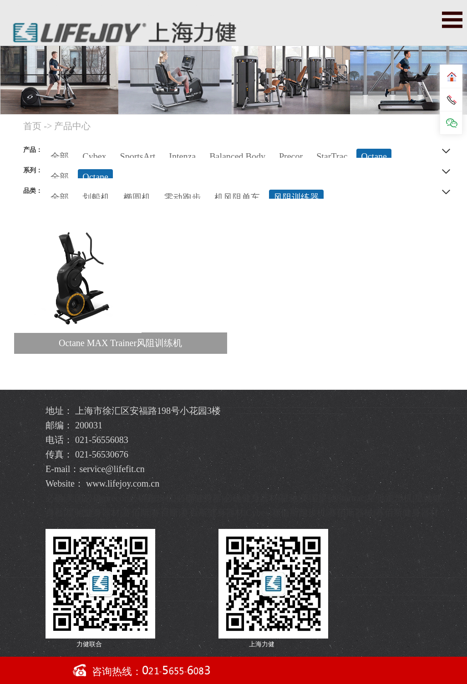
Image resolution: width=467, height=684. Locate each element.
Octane (374, 156)
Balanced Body (237, 156)
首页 (32, 126)
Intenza (182, 156)
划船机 (96, 197)
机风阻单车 (237, 197)
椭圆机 (137, 197)
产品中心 (72, 126)
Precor (291, 156)
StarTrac (331, 156)
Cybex (94, 156)
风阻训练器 (296, 197)
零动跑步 (182, 197)
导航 (452, 20)
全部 (60, 156)
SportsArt (138, 156)
